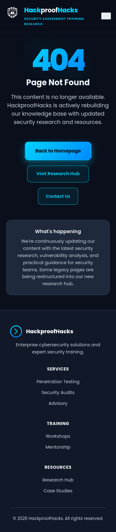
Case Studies (58, 491)
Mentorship (57, 447)
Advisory (58, 403)
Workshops (58, 436)
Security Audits (57, 392)
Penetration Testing (58, 382)
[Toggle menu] (106, 16)
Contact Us (58, 196)
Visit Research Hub (58, 174)
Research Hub (58, 480)
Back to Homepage (58, 151)
